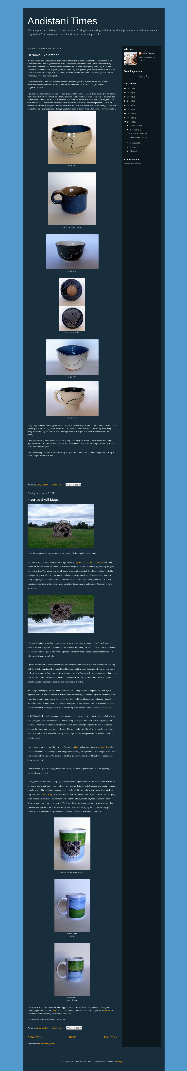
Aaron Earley (103, 747)
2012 (129, 117)
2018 (129, 96)
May (132, 151)
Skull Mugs (48, 794)
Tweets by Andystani (133, 163)
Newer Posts (35, 1037)
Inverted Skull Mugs (43, 499)
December (134, 125)
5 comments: (56, 1028)
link (112, 707)
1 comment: (56, 484)
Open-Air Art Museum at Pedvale (89, 562)
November (134, 130)
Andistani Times (63, 20)
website (106, 1010)
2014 (129, 109)
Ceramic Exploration (44, 55)
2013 (129, 113)
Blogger (120, 1061)
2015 (129, 105)
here (77, 747)
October (133, 143)
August (133, 147)
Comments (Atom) (47, 1043)
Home (72, 1037)
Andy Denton (148, 53)
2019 (129, 92)
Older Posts (110, 1037)
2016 (129, 101)
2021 (129, 88)
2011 (129, 122)
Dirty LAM (57, 1010)
